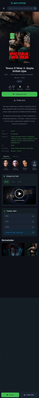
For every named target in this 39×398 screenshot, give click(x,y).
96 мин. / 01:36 (19, 77)
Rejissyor (16, 156)
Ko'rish (10, 395)
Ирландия (29, 74)
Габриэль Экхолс (16, 138)
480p (6, 181)
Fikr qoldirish (31, 298)
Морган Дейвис (28, 138)
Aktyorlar (6, 156)
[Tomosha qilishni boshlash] (19, 195)
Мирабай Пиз (15, 142)
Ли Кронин (14, 134)
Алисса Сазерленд (28, 136)
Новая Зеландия (20, 74)
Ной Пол (19, 140)
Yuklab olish (19, 100)
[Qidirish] (35, 8)
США (12, 74)
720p (13, 181)
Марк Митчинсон (28, 140)
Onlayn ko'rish (19, 94)
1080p (20, 181)
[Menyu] (4, 8)
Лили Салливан (16, 136)
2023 (6, 74)
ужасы (19, 81)
